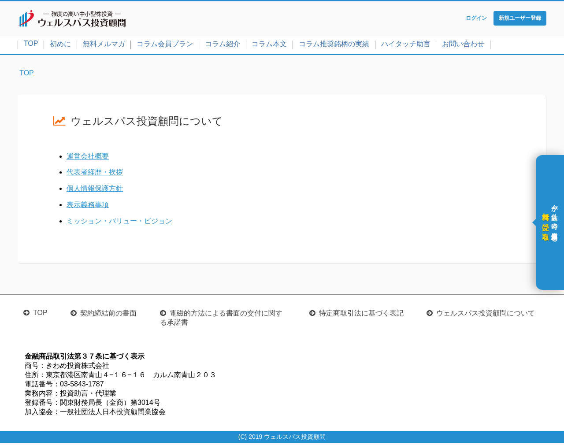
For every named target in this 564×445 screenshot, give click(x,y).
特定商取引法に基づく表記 (361, 315)
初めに (60, 45)
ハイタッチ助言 (405, 45)
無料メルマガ (104, 45)
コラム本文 (269, 45)
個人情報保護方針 (95, 190)
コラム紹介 (222, 45)
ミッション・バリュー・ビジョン (119, 222)
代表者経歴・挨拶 (95, 174)
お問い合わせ (463, 45)
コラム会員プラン (165, 45)
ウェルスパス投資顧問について (485, 315)
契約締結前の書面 (108, 315)
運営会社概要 (88, 158)
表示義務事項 (88, 206)
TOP (31, 45)
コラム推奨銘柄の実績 (334, 45)
